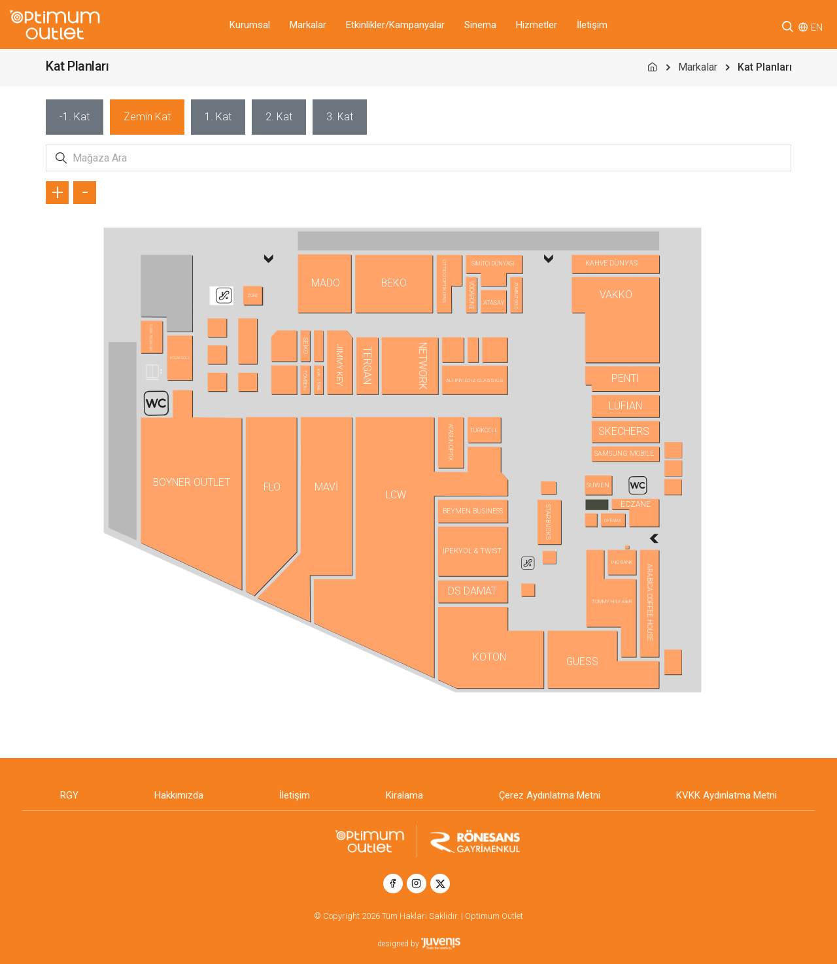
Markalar (308, 25)
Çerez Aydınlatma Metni (549, 795)
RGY (69, 795)
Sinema (480, 25)
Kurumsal (250, 25)
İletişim (592, 25)
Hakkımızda (178, 795)
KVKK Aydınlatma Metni (726, 795)
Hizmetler (536, 25)
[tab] (74, 117)
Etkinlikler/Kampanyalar (395, 25)
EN (817, 27)
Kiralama (404, 795)
